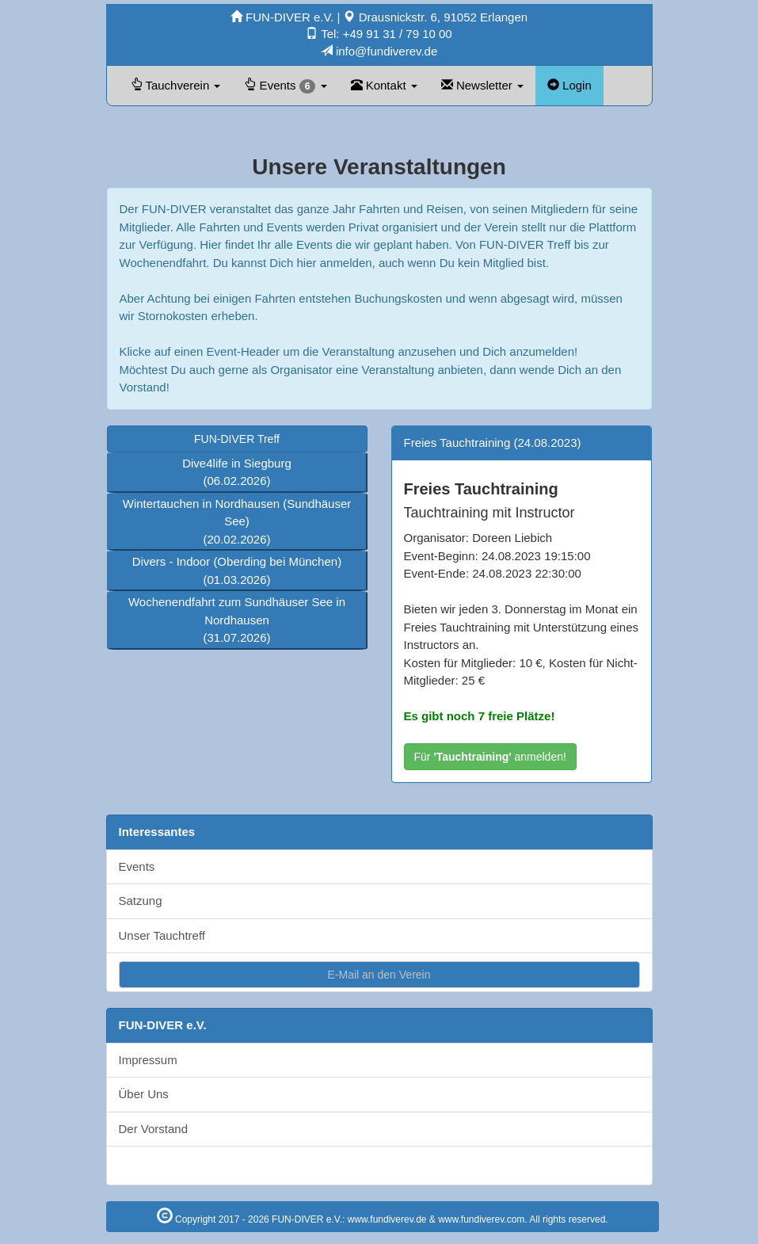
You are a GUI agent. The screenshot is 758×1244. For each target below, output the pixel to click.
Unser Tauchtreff (162, 935)
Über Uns (144, 1094)
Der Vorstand (154, 1128)
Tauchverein (176, 85)
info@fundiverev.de (379, 51)
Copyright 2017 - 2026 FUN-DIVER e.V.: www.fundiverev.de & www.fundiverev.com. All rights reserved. (382, 1219)
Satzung (140, 900)
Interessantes (157, 831)
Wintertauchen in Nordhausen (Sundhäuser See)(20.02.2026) (237, 521)
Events (285, 85)
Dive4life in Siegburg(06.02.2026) (236, 472)
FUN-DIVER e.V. (283, 17)
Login (569, 85)
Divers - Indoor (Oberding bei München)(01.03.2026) (236, 570)
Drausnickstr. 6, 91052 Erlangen (435, 17)
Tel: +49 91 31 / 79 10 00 (378, 33)
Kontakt (384, 85)
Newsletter (482, 85)
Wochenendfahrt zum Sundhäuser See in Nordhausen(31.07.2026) (236, 619)
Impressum (148, 1060)
